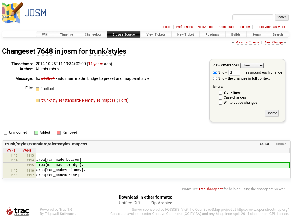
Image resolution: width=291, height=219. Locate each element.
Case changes (235, 97)
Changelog (93, 34)
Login (167, 27)
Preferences (184, 27)
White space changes (241, 102)
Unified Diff (129, 202)
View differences (226, 65)
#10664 (48, 78)
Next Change (274, 42)
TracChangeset (211, 189)
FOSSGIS (172, 209)
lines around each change (255, 72)
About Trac (226, 27)
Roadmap (212, 34)
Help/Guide (205, 27)
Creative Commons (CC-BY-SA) (176, 214)
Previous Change (247, 42)
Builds (236, 34)
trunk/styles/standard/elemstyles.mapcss (79, 100)
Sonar (256, 34)
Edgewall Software (59, 214)
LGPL (271, 214)
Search (278, 34)
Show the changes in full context (241, 78)
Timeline (66, 34)
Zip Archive (161, 202)
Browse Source (124, 34)
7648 (45, 51)
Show (220, 72)
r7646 (11, 151)
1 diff (123, 100)
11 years (95, 64)
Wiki (45, 34)
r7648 (27, 151)
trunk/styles (107, 51)
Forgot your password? (271, 27)
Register (244, 27)
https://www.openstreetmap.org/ (263, 209)
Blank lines (232, 92)
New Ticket (185, 34)
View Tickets (155, 34)
